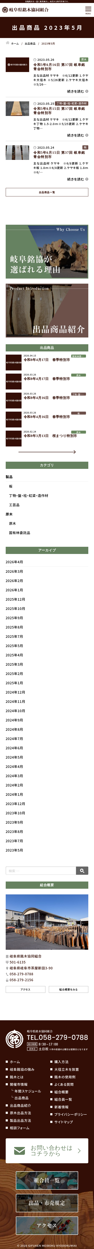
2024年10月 (15, 719)
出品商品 (22, 1097)
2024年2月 (14, 793)
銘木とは (17, 1076)
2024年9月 (14, 728)
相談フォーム (20, 1127)
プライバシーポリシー (70, 1114)
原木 (9, 522)
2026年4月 (14, 570)
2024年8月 (14, 737)
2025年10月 (15, 617)
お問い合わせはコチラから (52, 1151)
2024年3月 (14, 784)
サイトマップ (63, 1121)
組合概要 (61, 1091)
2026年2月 (14, 589)
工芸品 (14, 513)
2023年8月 (14, 840)
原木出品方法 (20, 1112)
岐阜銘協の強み (22, 1069)
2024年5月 (14, 765)
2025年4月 (14, 663)
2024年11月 (15, 710)
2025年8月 (14, 635)
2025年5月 (14, 654)
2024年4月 (14, 775)
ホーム (15, 1061)
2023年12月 (15, 812)
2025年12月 (15, 607)
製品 (9, 485)
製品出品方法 (20, 1120)
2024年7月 (14, 747)
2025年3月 (14, 672)
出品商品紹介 (20, 1105)
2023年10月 (15, 821)
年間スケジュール (28, 1091)
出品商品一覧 (47, 192)
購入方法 (61, 1061)
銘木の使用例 (65, 1076)
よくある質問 (64, 1084)
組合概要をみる (68, 998)
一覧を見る (34, 456)
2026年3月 (14, 579)
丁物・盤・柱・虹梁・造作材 (28, 504)
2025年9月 (14, 626)
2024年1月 (14, 802)
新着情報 (61, 1106)
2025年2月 (14, 682)
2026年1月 (14, 598)
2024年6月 (14, 756)
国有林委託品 (19, 541)
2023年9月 (14, 830)
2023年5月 (14, 858)
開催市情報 (19, 1084)
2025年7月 (14, 645)
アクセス (25, 998)
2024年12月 (15, 700)
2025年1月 (14, 691)
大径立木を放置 (66, 1069)
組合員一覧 (63, 1099)
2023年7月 (14, 849)
